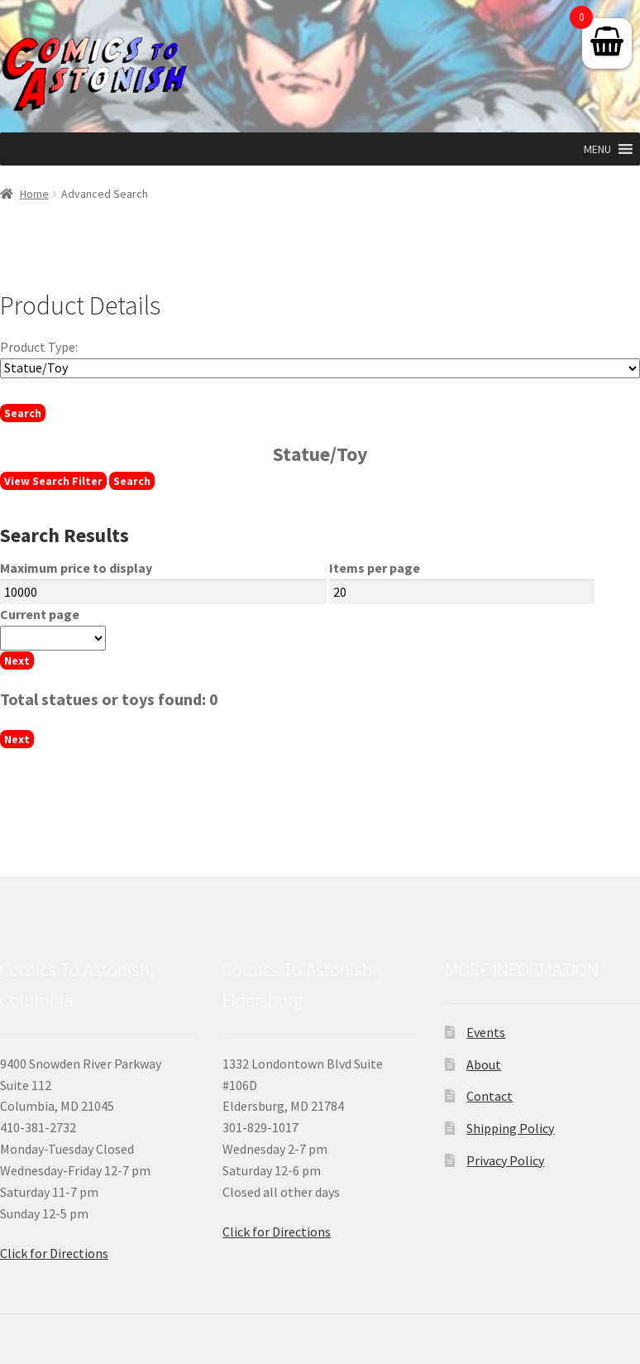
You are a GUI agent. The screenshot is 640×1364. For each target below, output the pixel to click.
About (483, 1064)
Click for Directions (54, 1253)
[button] (597, 149)
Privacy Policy (505, 1160)
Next (17, 660)
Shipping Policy (510, 1128)
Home (34, 193)
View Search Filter (53, 480)
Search (22, 413)
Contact (489, 1096)
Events (485, 1032)
